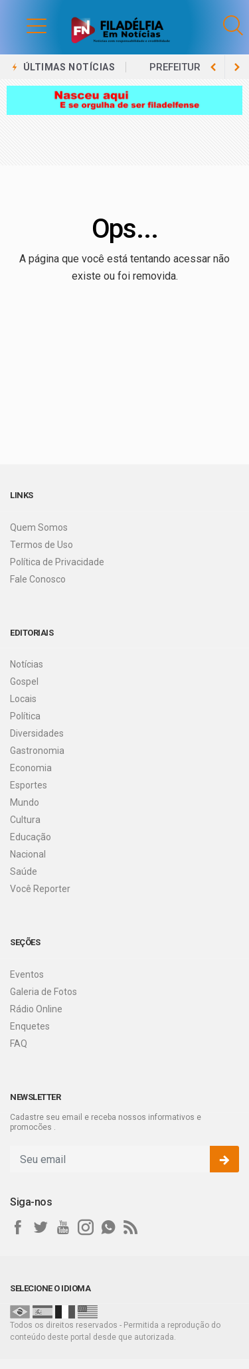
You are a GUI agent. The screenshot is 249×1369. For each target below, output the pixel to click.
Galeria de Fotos (43, 991)
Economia (31, 768)
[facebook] (18, 1227)
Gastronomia (37, 750)
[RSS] (131, 1227)
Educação (30, 837)
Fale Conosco (38, 579)
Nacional (28, 854)
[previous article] (237, 67)
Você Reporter (40, 888)
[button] (23, 25)
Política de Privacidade (57, 562)
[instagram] (86, 1227)
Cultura (25, 819)
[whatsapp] (108, 1227)
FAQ (18, 1043)
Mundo (24, 802)
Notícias (26, 664)
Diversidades (37, 733)
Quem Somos (39, 527)
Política (25, 716)
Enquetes (30, 1026)
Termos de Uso (41, 544)
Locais (23, 698)
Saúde (23, 871)
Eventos (27, 974)
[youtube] (63, 1227)
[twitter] (40, 1227)
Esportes (28, 785)
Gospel (24, 681)
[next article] (213, 67)
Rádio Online (36, 1009)
